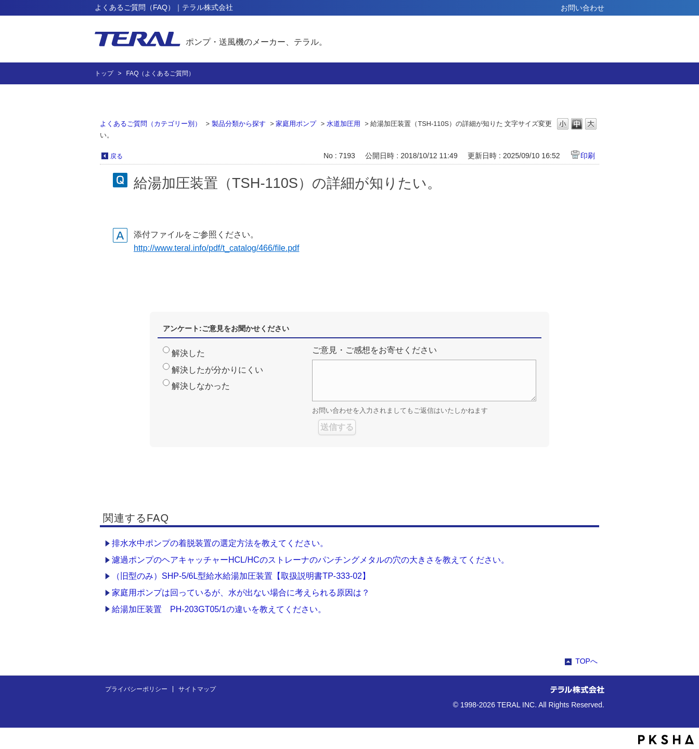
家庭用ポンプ (296, 124)
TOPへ (586, 661)
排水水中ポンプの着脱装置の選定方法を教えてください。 (220, 543)
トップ (104, 73)
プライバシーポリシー (136, 689)
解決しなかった (201, 386)
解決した (188, 353)
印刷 (587, 155)
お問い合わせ (582, 8)
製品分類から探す (239, 124)
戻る (116, 156)
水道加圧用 (343, 124)
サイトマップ (197, 689)
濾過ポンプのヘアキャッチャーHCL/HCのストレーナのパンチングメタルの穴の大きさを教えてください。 (310, 559)
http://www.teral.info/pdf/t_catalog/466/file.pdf (216, 248)
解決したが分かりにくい (217, 369)
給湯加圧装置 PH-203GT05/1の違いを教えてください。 (219, 609)
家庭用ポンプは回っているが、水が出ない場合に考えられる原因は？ (241, 592)
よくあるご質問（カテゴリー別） (150, 124)
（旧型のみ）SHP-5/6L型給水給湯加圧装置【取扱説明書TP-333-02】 (241, 576)
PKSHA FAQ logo (666, 739)
